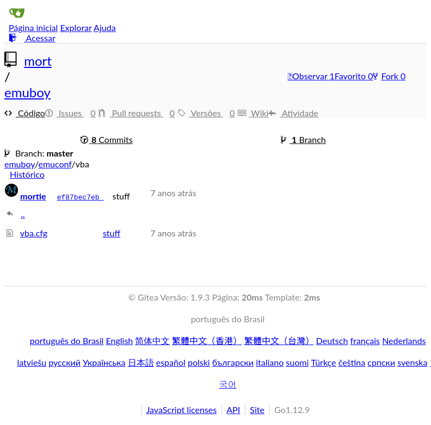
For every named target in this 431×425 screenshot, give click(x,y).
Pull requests (137, 113)
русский (64, 362)
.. (23, 214)
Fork (386, 76)
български (233, 362)
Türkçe (323, 362)
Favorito (351, 76)
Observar (309, 76)
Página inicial (33, 27)
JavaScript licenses (181, 409)
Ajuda (104, 27)
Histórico (27, 174)
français (365, 340)
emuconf (54, 164)
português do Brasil (67, 340)
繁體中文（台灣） (279, 340)
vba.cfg (33, 233)
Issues (71, 113)
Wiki (252, 113)
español (171, 362)
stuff (111, 233)
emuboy (27, 92)
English (119, 340)
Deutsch (332, 340)
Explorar (75, 27)
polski (199, 362)
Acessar (32, 38)
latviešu (31, 362)
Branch (303, 139)
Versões (207, 113)
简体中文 (152, 340)
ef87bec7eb (80, 197)
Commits (107, 139)
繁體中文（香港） (207, 340)
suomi (297, 362)
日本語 (141, 362)
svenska (412, 362)
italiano (270, 362)
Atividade (293, 113)
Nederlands (404, 340)
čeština (352, 362)
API (233, 409)
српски (381, 362)
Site (257, 409)
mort (38, 60)
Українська (104, 362)
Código (24, 113)
